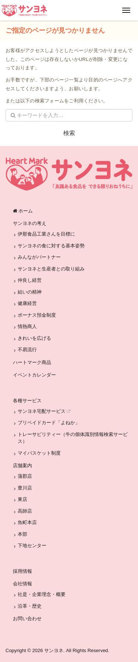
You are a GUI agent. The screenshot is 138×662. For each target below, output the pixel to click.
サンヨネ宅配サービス (44, 411)
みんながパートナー (39, 257)
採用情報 (22, 571)
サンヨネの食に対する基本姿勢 (51, 245)
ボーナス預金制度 (37, 315)
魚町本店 (27, 522)
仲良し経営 (30, 280)
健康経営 (27, 303)
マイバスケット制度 (39, 453)
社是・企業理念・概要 (42, 594)
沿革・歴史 (30, 606)
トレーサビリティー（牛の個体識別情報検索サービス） (73, 438)
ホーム (23, 211)
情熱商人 (27, 326)
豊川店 (25, 488)
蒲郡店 (25, 476)
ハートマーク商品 (32, 362)
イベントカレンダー (34, 375)
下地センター (32, 545)
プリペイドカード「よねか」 (49, 422)
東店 (22, 499)
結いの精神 (30, 292)
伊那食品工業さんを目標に (46, 234)
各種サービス (27, 400)
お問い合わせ (27, 618)
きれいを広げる (34, 338)
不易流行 (27, 349)
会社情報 (22, 583)
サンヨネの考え (29, 223)
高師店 (25, 511)
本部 (22, 534)
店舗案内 (22, 465)
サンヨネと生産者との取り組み (51, 269)
